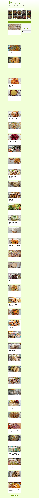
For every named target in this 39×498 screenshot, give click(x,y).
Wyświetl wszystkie (11, 22)
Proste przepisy (15, 3)
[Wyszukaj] (30, 2)
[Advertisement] (14, 40)
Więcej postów (14, 495)
